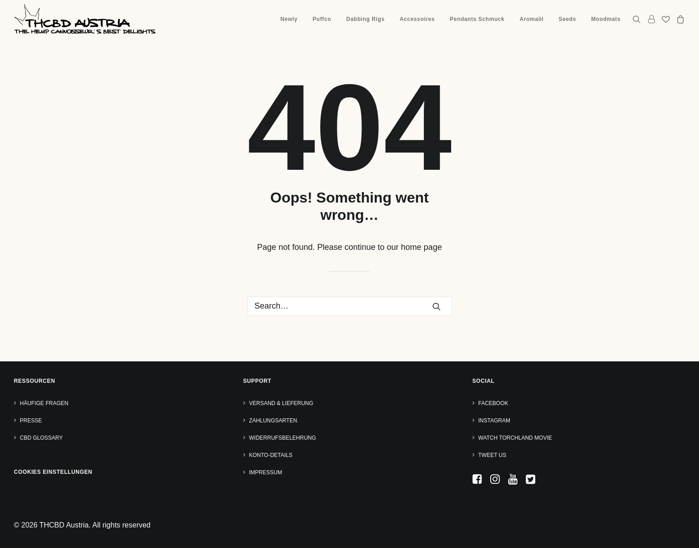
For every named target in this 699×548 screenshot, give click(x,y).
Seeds (567, 19)
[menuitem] (289, 19)
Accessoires (417, 19)
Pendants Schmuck (477, 19)
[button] (638, 19)
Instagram (494, 420)
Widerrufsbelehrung (282, 438)
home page (421, 247)
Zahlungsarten (273, 420)
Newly (289, 19)
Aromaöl (531, 19)
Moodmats (606, 19)
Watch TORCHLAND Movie (515, 438)
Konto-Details (271, 455)
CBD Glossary (41, 438)
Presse (31, 420)
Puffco (321, 19)
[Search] (349, 306)
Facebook (493, 403)
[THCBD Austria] (85, 19)
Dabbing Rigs (365, 19)
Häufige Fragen (44, 403)
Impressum (265, 472)
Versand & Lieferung (281, 403)
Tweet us (492, 455)
